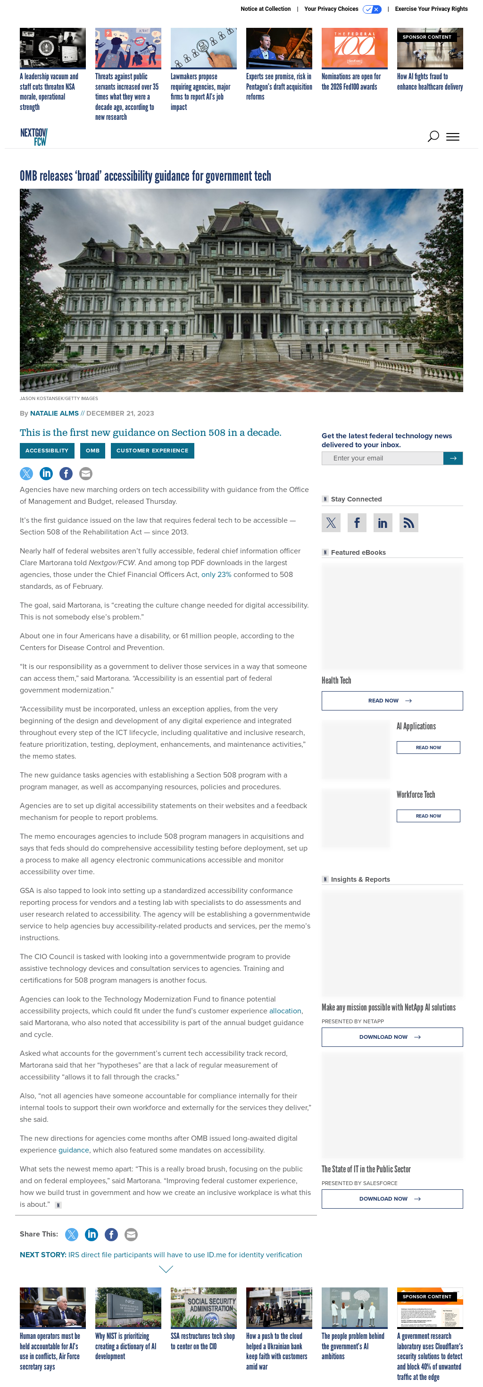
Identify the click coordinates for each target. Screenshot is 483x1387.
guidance (73, 1150)
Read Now (392, 700)
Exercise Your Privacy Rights (431, 9)
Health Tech (336, 680)
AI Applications (416, 726)
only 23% (216, 574)
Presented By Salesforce (360, 1183)
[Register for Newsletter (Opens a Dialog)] (453, 458)
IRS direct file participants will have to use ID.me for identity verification (185, 1254)
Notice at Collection (266, 9)
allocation (285, 1010)
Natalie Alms (54, 413)
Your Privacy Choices (343, 9)
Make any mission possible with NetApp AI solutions (389, 1007)
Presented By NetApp (353, 1021)
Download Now (392, 1037)
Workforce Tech (416, 794)
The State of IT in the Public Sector (366, 1169)
